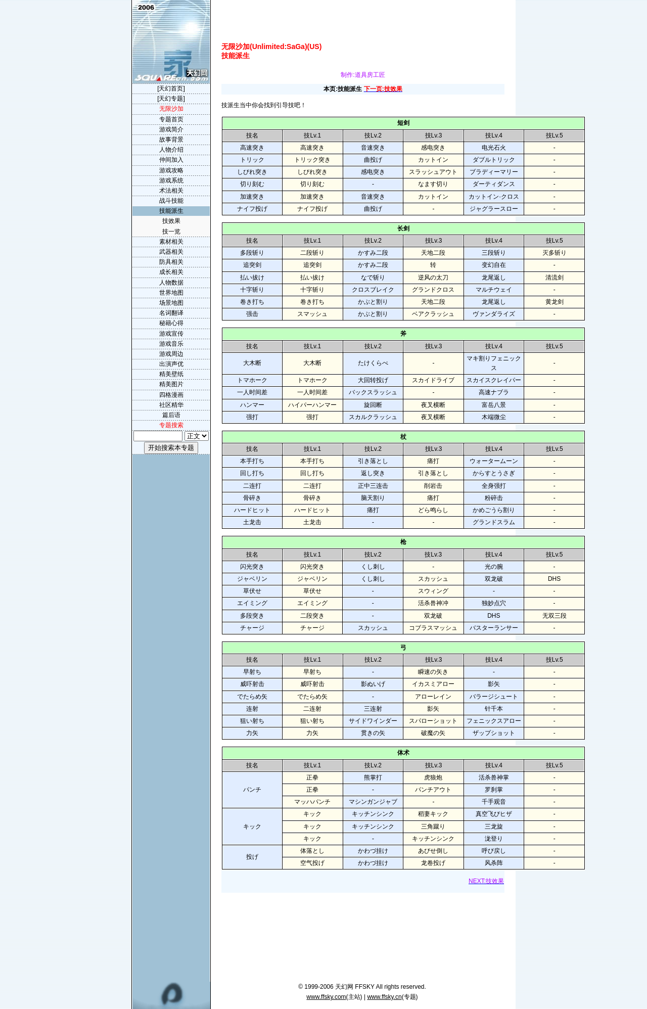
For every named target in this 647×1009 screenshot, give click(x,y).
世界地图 (171, 292)
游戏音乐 (171, 343)
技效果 (171, 220)
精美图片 (171, 384)
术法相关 (171, 190)
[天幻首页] (171, 88)
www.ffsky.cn (384, 996)
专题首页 (171, 119)
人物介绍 (171, 149)
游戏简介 (171, 129)
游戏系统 (171, 180)
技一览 (171, 231)
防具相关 (171, 261)
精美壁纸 (171, 374)
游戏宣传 (171, 333)
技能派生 (171, 210)
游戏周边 (171, 353)
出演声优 (171, 364)
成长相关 (171, 272)
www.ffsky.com (326, 996)
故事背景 (171, 139)
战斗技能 (171, 200)
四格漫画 (171, 394)
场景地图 (171, 302)
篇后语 (171, 415)
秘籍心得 (171, 323)
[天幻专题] (171, 98)
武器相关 (171, 251)
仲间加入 (171, 159)
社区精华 (171, 404)
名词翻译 (171, 312)
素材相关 (171, 241)
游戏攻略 (171, 170)
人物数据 (171, 282)
